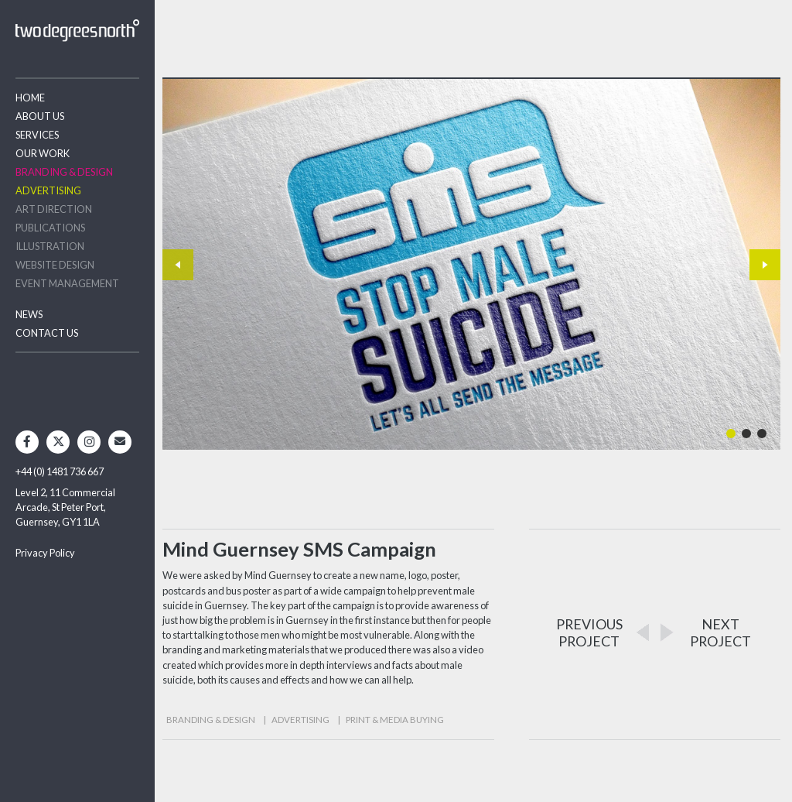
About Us (39, 116)
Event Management (67, 283)
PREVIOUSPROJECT (589, 632)
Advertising (48, 190)
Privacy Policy (45, 553)
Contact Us (46, 333)
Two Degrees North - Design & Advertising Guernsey (77, 30)
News (29, 314)
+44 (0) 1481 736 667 (59, 471)
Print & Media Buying (395, 720)
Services (37, 135)
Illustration (49, 246)
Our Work (42, 153)
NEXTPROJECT (720, 632)
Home (30, 97)
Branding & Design (64, 172)
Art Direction (53, 209)
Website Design (54, 265)
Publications (50, 227)
